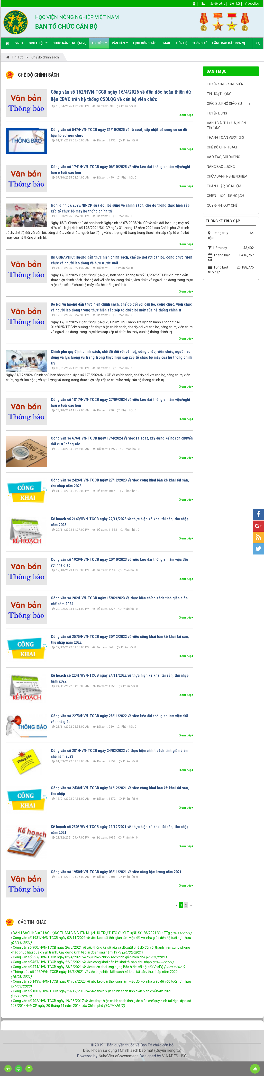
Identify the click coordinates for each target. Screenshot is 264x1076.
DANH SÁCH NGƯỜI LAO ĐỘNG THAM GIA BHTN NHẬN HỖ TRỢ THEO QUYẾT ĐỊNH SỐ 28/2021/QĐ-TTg (102, 933)
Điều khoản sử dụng (100, 1050)
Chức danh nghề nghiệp (227, 176)
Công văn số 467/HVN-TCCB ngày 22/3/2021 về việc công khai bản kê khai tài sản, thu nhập (93, 962)
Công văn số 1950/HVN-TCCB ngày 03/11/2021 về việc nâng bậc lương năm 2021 (116, 872)
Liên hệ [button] (181, 43)
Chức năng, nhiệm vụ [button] (69, 43)
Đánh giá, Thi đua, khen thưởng (226, 125)
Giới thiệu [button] (38, 45)
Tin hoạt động (219, 94)
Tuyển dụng (217, 113)
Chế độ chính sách (222, 147)
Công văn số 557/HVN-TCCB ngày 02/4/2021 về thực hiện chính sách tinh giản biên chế (90, 957)
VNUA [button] (19, 43)
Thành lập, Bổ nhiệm (224, 186)
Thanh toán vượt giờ (225, 137)
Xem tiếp (186, 115)
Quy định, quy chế (222, 205)
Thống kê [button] (199, 43)
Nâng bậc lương (221, 167)
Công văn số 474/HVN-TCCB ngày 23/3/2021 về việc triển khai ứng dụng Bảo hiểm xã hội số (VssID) (99, 967)
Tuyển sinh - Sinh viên (225, 84)
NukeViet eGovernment (118, 1056)
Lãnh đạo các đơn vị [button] (228, 43)
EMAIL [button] (166, 43)
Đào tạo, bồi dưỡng (223, 157)
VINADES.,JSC (174, 1056)
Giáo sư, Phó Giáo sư (224, 104)
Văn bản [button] (120, 45)
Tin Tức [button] (99, 45)
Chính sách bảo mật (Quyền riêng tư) (150, 1050)
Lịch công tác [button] (144, 43)
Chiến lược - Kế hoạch (225, 196)
